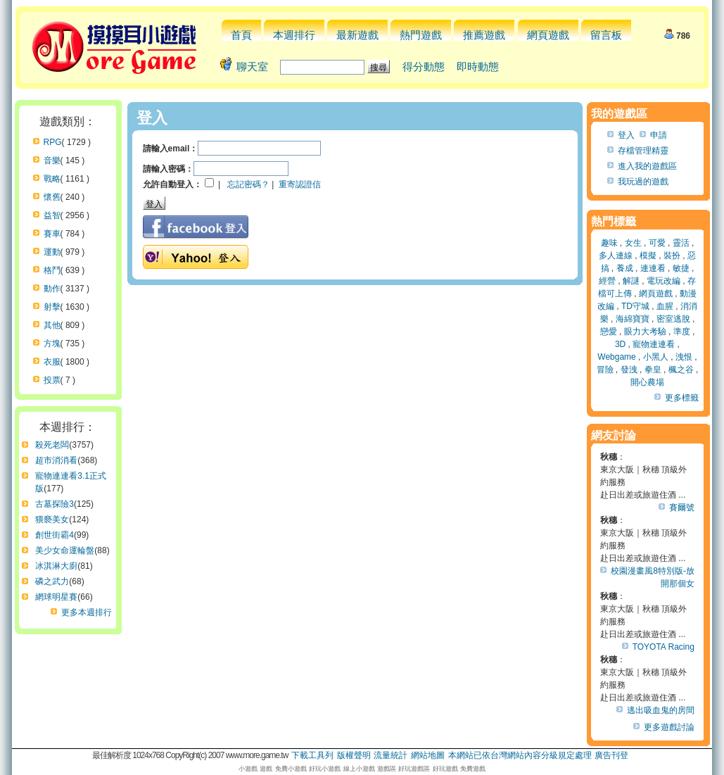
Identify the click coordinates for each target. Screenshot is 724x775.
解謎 (631, 281)
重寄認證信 (300, 184)
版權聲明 (354, 755)
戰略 (52, 179)
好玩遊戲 (445, 768)
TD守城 (635, 306)
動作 (52, 289)
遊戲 (266, 768)
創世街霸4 (54, 535)
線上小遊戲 (359, 768)
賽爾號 (681, 507)
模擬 (648, 255)
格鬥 (52, 270)
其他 (52, 325)
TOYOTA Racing (663, 647)
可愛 (657, 243)
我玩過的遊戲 (643, 182)
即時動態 (478, 67)
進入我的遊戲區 (647, 166)
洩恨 (683, 357)
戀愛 (608, 331)
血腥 (664, 306)
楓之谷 (681, 369)
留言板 (606, 35)
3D (620, 344)
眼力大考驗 (645, 331)
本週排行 (294, 35)
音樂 (52, 160)
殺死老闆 (52, 445)
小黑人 (655, 357)
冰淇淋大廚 (56, 566)
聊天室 (252, 67)
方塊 (52, 343)
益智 (52, 215)
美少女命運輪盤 (64, 550)
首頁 (241, 35)
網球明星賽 (56, 597)
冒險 (605, 369)
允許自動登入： (172, 184)
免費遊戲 (472, 768)
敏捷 (681, 268)
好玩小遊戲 (325, 768)
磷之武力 (52, 581)
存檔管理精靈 (643, 151)
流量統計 (390, 755)
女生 (633, 243)
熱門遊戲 (421, 35)
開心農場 (647, 382)
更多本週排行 (86, 612)
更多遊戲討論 (669, 727)
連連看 (653, 268)
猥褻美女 (52, 519)
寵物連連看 (654, 344)
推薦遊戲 (484, 35)
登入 (626, 135)
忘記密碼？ (248, 184)
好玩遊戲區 (414, 768)
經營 (607, 281)
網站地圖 (428, 755)
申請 (658, 135)
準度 (681, 331)
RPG (53, 142)
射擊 (52, 307)
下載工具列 (312, 755)
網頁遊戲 (548, 35)
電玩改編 (663, 281)
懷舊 (52, 197)
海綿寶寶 (632, 319)
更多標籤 (682, 398)
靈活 (681, 243)
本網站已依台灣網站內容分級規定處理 (520, 755)
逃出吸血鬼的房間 (660, 710)
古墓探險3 (54, 504)
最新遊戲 (357, 35)
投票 (52, 380)
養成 (624, 268)
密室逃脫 (673, 319)
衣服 (52, 362)
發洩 (629, 369)
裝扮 (671, 255)
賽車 (52, 234)
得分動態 (423, 67)
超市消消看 (56, 460)
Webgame (616, 357)
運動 (52, 252)
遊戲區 (386, 768)
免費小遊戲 (291, 768)
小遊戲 (248, 768)
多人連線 (616, 255)
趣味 (609, 243)
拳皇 (652, 369)
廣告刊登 (611, 755)
